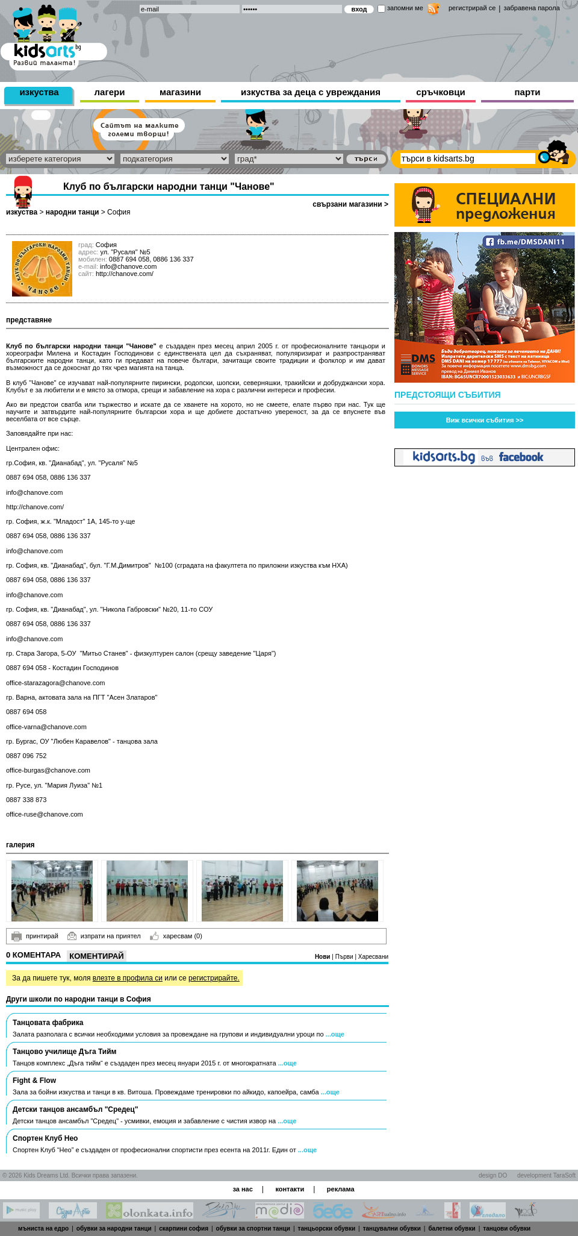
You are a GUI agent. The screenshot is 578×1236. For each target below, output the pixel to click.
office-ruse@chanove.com (44, 814)
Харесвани (373, 956)
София (118, 212)
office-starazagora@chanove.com (55, 682)
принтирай (34, 936)
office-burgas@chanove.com (48, 770)
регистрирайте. (214, 978)
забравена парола (531, 7)
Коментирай (96, 956)
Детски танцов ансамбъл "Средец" (75, 1109)
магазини (180, 92)
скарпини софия (183, 1228)
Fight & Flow (34, 1080)
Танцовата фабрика (48, 1022)
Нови (323, 956)
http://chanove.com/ (125, 273)
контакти (289, 1189)
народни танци (72, 212)
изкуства (38, 92)
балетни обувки (451, 1228)
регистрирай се (472, 7)
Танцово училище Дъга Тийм (65, 1051)
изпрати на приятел (104, 936)
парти (528, 92)
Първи (345, 956)
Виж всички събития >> (485, 420)
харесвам (176, 936)
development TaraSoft (546, 1175)
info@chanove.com (34, 492)
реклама (341, 1189)
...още (335, 1034)
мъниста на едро (43, 1228)
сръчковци (440, 92)
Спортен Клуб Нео (45, 1138)
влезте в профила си (128, 978)
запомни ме (405, 7)
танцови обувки (506, 1228)
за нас (242, 1189)
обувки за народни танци (114, 1228)
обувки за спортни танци (253, 1228)
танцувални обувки (392, 1228)
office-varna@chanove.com (46, 726)
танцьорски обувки (327, 1228)
